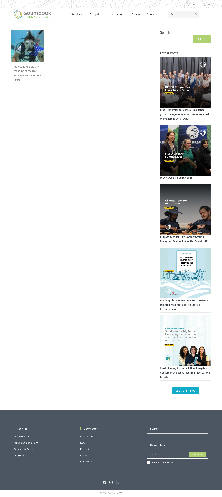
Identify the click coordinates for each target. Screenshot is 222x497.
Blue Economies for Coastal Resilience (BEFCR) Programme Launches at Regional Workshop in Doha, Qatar (184, 114)
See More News (185, 391)
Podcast (84, 449)
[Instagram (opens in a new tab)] (199, 4)
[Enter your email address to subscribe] (177, 454)
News (83, 442)
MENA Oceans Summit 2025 (176, 177)
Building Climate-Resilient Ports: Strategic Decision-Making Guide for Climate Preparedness (184, 305)
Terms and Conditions (26, 442)
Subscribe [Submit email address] (197, 454)
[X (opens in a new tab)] (188, 4)
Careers (84, 455)
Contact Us (86, 461)
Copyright (19, 455)
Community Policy (23, 449)
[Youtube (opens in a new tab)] (209, 4)
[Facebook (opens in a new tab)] (194, 4)
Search (165, 32)
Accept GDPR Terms (160, 462)
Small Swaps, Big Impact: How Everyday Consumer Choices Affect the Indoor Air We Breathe (185, 372)
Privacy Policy (21, 436)
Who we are (86, 436)
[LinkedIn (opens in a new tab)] (204, 4)
